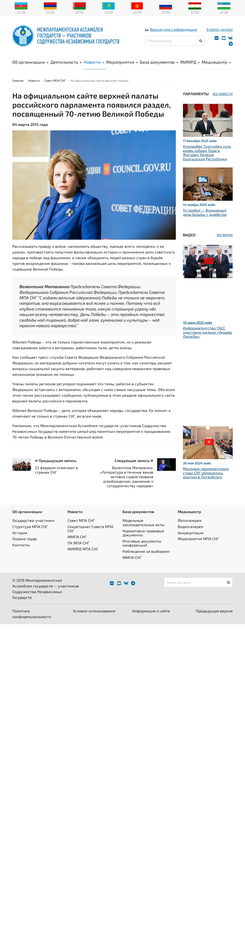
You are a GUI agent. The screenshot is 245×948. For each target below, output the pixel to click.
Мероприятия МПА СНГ (198, 538)
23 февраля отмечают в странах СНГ (56, 469)
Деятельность (66, 62)
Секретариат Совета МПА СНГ (90, 528)
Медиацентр (216, 62)
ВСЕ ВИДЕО (225, 235)
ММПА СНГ (77, 536)
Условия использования (94, 611)
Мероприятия (122, 62)
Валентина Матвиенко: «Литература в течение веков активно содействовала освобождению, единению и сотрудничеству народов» (126, 476)
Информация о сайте (151, 611)
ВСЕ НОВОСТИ (223, 94)
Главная (17, 80)
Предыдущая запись (55, 460)
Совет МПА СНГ (55, 80)
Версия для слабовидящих (173, 29)
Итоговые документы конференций (141, 542)
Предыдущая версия (214, 611)
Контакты (21, 544)
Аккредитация (191, 532)
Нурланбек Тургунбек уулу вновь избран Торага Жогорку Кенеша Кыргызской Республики (207, 152)
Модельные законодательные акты (143, 522)
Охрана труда (24, 538)
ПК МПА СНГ (78, 542)
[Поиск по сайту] (175, 41)
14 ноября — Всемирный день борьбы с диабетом (205, 212)
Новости (94, 62)
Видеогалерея (190, 526)
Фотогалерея (189, 520)
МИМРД (190, 62)
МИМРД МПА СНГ (83, 549)
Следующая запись (134, 460)
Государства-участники (33, 520)
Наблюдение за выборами (146, 551)
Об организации (30, 62)
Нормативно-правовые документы (143, 532)
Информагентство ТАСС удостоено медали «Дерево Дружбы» (207, 332)
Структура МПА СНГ (30, 526)
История (19, 532)
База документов (159, 62)
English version (220, 29)
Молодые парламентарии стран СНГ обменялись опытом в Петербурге (206, 472)
